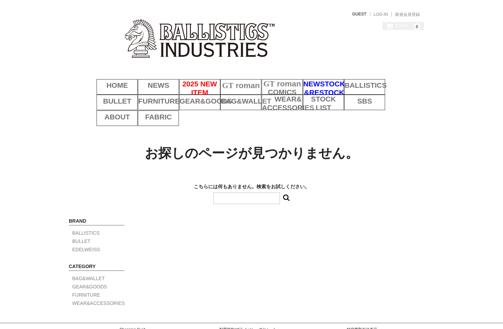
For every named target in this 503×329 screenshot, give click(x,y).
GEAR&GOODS (143, 92)
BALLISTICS (359, 75)
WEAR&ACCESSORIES (230, 92)
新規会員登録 (407, 14)
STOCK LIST (273, 92)
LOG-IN (381, 14)
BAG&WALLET (187, 92)
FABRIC (402, 92)
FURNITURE (100, 92)
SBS (316, 92)
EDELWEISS (86, 220)
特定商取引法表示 (362, 300)
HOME (100, 75)
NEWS (144, 75)
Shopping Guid (132, 300)
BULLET (402, 75)
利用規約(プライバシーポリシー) (247, 300)
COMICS (273, 75)
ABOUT (359, 92)
